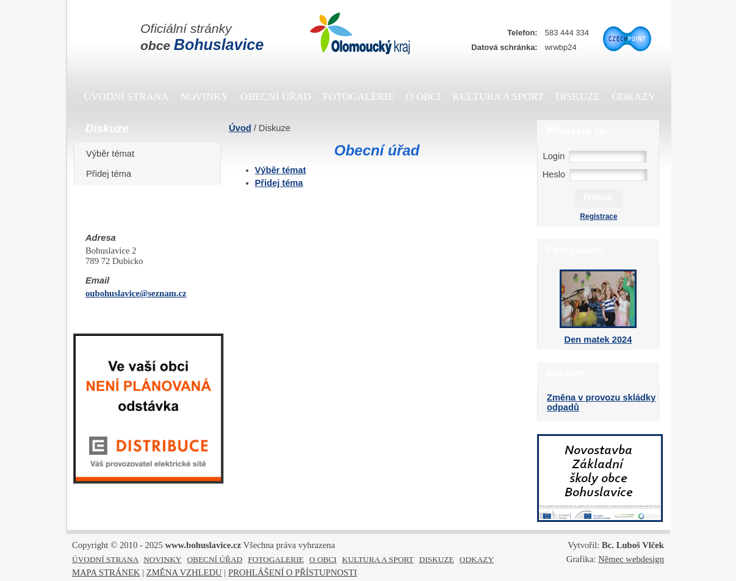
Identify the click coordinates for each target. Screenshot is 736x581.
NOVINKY (205, 96)
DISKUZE (577, 96)
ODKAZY (633, 96)
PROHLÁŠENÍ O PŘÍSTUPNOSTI (292, 572)
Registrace (598, 216)
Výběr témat (114, 154)
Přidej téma (112, 174)
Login (554, 156)
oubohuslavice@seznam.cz (135, 293)
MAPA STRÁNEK (106, 572)
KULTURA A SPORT (498, 96)
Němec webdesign (631, 559)
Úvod (240, 128)
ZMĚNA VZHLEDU (184, 572)
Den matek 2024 (598, 339)
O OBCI (423, 96)
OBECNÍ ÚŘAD (275, 96)
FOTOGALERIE (358, 96)
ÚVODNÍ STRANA (126, 96)
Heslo (554, 174)
